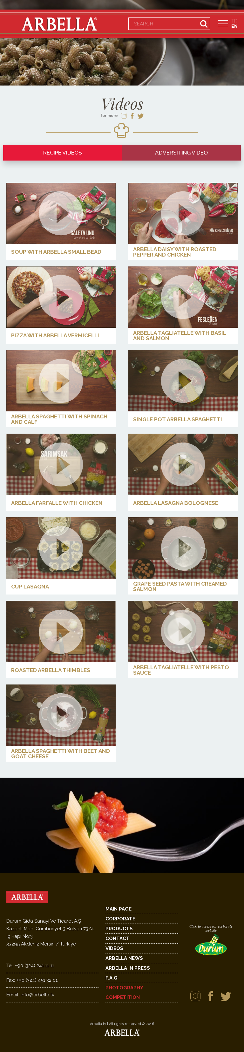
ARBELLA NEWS (124, 958)
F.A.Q (111, 978)
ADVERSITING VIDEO (181, 152)
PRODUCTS (119, 929)
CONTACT (117, 938)
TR (234, 21)
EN (234, 26)
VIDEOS (114, 948)
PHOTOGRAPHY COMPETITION (124, 992)
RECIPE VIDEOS (62, 152)
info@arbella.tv (30, 995)
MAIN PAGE (118, 909)
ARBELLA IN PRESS (127, 968)
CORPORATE (120, 919)
